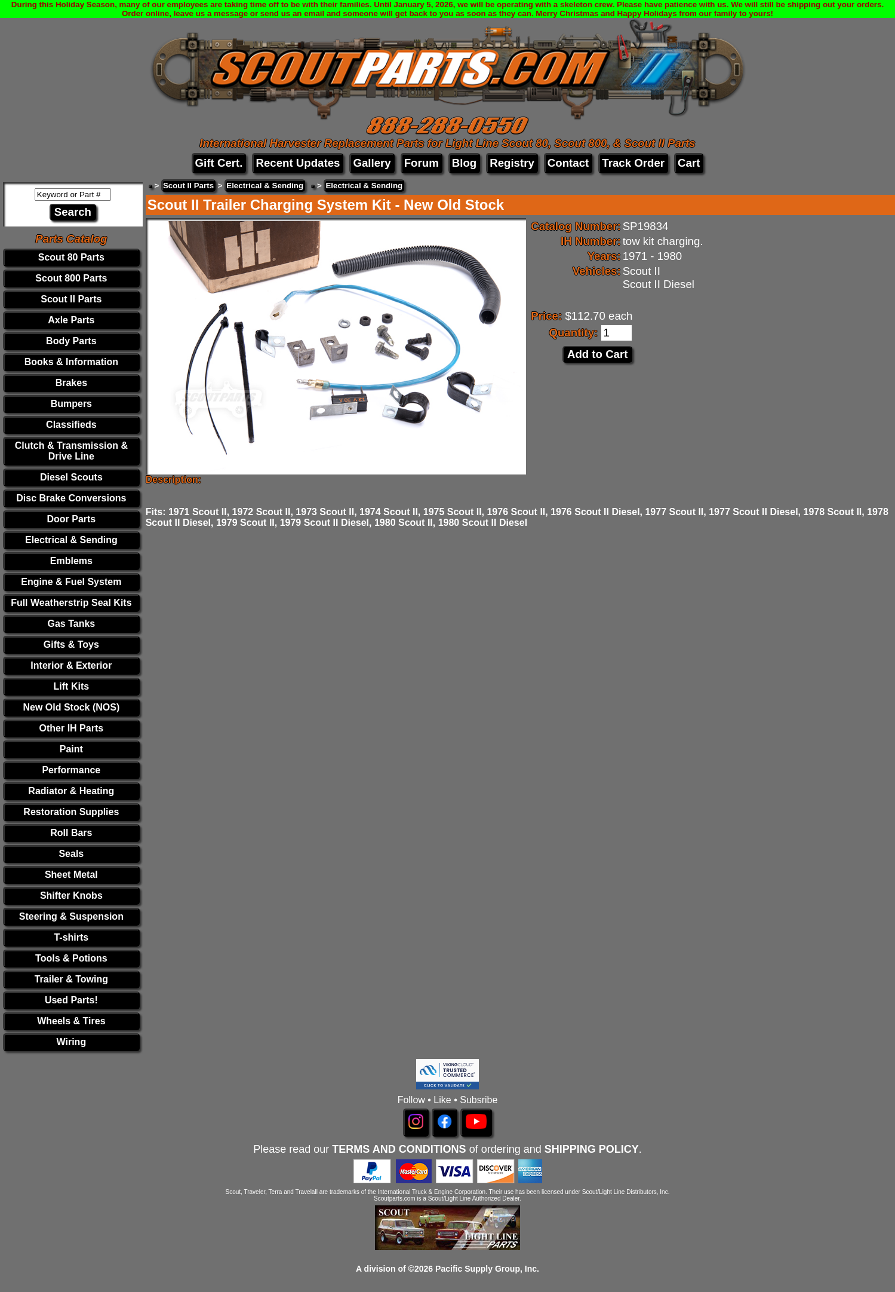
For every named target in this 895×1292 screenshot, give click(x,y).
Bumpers (71, 404)
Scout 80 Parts (71, 257)
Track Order (633, 163)
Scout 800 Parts (71, 278)
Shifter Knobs (71, 895)
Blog (464, 163)
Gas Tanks (71, 624)
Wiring (72, 1042)
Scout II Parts (71, 299)
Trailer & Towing (71, 979)
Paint (71, 749)
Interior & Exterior (71, 665)
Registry (512, 163)
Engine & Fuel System (71, 582)
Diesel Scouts (71, 477)
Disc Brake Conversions (71, 498)
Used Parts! (71, 1000)
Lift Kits (72, 686)
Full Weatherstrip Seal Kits (71, 603)
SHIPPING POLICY (592, 1149)
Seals (71, 854)
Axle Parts (71, 320)
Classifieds (71, 425)
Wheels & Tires (71, 1021)
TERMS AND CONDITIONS (399, 1149)
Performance (71, 770)
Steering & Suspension (71, 916)
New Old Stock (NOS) (71, 707)
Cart (689, 163)
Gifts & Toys (71, 644)
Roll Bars (71, 833)
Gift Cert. (219, 163)
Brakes (71, 383)
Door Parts (71, 519)
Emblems (71, 561)
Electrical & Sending (71, 540)
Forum (421, 163)
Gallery (371, 163)
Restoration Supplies (71, 812)
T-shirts (71, 937)
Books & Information (71, 362)
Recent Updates (298, 163)
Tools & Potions (71, 958)
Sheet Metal (71, 875)
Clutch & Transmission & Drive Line (71, 450)
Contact (568, 163)
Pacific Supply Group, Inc (486, 1268)
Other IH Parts (71, 728)
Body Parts (71, 341)
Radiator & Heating (71, 791)
